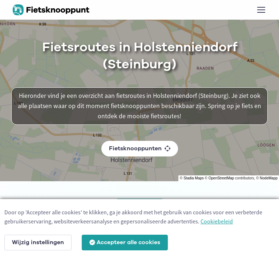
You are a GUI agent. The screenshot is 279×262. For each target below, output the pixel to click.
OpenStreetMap (221, 178)
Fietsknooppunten (139, 148)
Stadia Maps (193, 178)
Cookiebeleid (217, 221)
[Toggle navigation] (260, 9)
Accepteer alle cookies (124, 242)
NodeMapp (269, 178)
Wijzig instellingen (38, 242)
